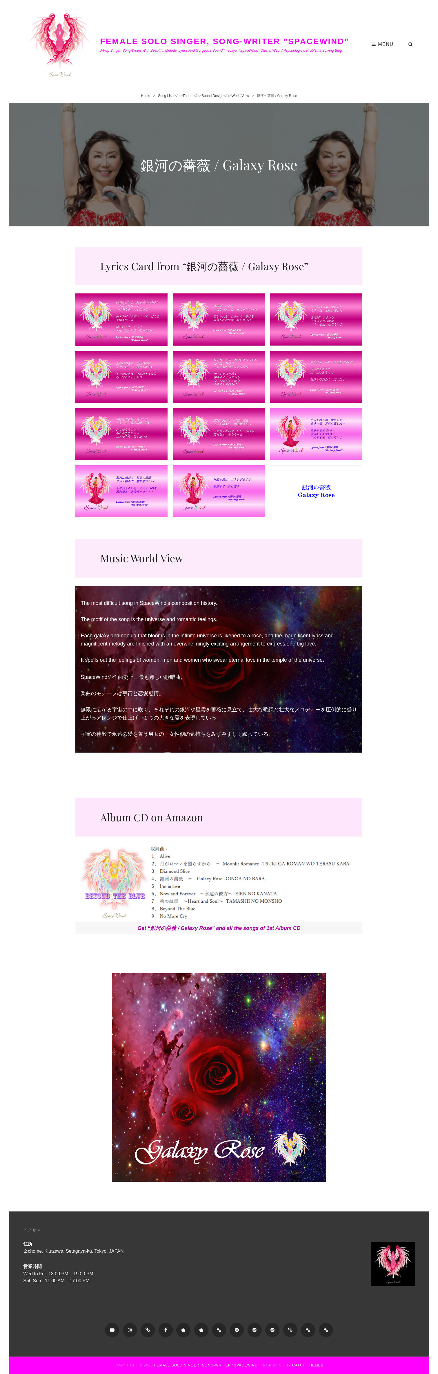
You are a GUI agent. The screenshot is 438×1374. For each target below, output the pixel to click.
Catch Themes (307, 1365)
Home (145, 96)
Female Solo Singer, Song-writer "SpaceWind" (224, 41)
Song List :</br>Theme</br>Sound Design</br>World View (203, 96)
